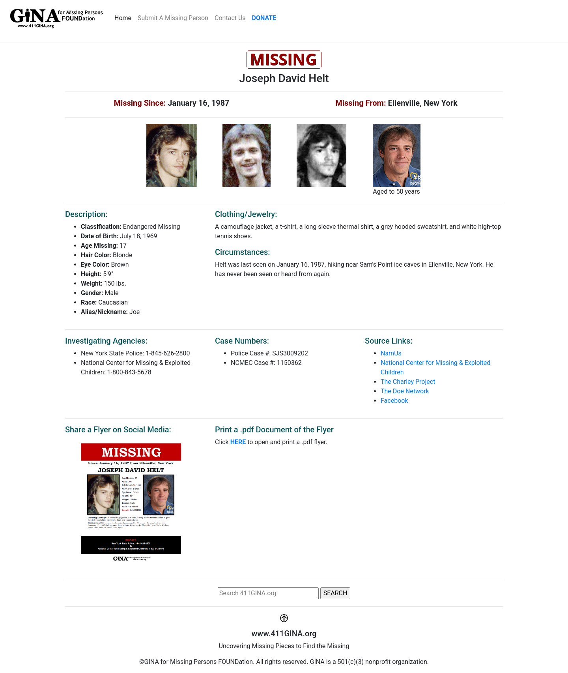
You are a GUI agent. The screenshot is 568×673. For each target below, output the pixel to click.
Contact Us (230, 18)
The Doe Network (405, 391)
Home (124, 17)
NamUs (391, 353)
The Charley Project (408, 381)
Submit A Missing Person (173, 18)
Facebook (394, 400)
